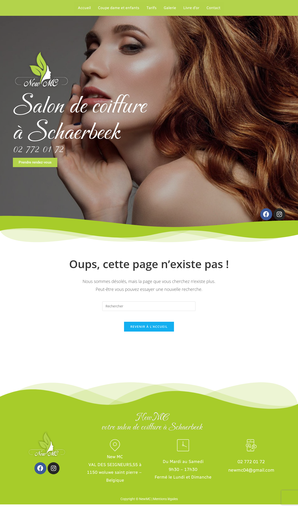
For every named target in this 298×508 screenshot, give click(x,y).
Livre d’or (191, 8)
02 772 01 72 (38, 149)
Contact (213, 8)
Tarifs (151, 8)
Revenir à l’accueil (149, 330)
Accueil (84, 8)
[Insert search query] (148, 306)
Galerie (170, 8)
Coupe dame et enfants (118, 8)
